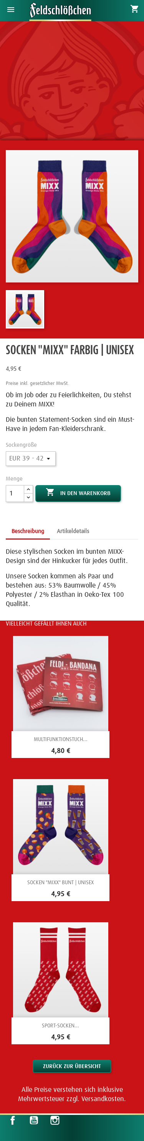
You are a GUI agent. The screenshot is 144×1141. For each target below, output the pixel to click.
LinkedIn (76, 1120)
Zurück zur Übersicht (72, 1066)
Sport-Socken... (60, 1026)
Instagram (55, 1120)
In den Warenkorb (78, 492)
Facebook (13, 1120)
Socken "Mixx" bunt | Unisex (60, 882)
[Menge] (15, 493)
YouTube (34, 1120)
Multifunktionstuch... (61, 739)
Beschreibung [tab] (28, 531)
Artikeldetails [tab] (73, 531)
